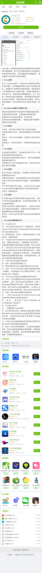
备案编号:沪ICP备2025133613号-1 (25, 555)
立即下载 (21, 27)
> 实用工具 (21, 11)
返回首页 (9, 555)
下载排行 (37, 37)
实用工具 (17, 21)
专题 (24, 7)
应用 (17, 7)
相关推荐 (16, 37)
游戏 (10, 7)
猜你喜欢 (26, 37)
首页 (3, 7)
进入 (36, 374)
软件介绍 (5, 37)
